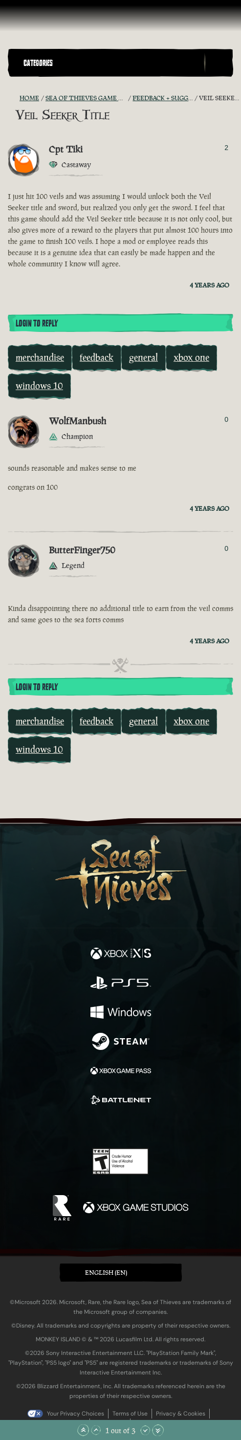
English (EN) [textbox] (106, 1272)
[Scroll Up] (96, 1430)
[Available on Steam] (120, 1042)
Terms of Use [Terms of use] (130, 1414)
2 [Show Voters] (226, 148)
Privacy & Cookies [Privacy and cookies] (180, 1414)
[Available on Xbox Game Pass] (120, 1072)
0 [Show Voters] (226, 419)
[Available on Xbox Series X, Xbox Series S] (120, 954)
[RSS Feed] (14, 98)
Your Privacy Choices (75, 1414)
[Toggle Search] (218, 63)
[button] (112, 63)
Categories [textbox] (38, 63)
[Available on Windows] (120, 1013)
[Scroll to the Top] (83, 1430)
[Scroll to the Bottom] (158, 1430)
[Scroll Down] (145, 1430)
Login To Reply (37, 323)
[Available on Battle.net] (120, 1101)
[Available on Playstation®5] (120, 984)
